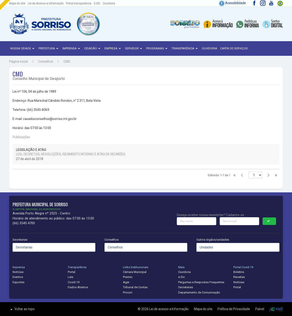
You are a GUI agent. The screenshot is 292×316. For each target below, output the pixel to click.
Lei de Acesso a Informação (45, 3)
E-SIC (97, 3)
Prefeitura (49, 48)
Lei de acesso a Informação (169, 309)
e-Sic (181, 277)
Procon (127, 292)
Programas (157, 48)
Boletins (238, 272)
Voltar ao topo (22, 309)
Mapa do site (17, 3)
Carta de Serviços (234, 48)
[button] (88, 24)
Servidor (134, 48)
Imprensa (72, 48)
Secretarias (20, 239)
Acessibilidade (232, 3)
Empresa (113, 48)
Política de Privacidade (234, 309)
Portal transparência (78, 3)
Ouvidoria (109, 3)
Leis (70, 277)
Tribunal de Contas (135, 287)
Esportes (18, 282)
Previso (128, 277)
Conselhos (45, 61)
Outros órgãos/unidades (212, 239)
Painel (260, 309)
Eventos (18, 277)
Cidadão (93, 48)
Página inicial (18, 61)
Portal (71, 272)
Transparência (185, 48)
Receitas (239, 277)
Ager (126, 282)
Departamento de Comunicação (199, 292)
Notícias (18, 272)
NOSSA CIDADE (23, 48)
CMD (66, 61)
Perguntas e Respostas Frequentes (201, 282)
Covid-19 (73, 282)
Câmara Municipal (134, 272)
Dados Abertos (78, 287)
